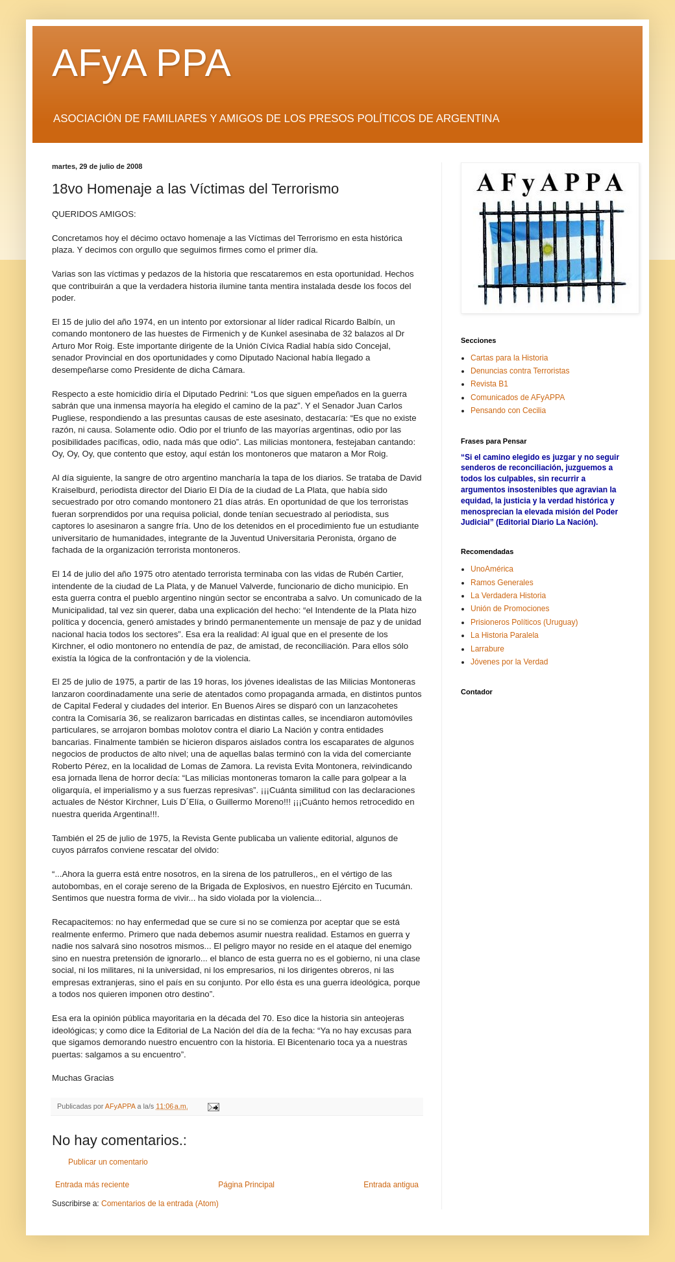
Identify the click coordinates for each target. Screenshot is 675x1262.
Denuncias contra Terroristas (520, 370)
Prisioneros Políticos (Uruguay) (524, 622)
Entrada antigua (391, 1184)
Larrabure (487, 648)
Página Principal (246, 1184)
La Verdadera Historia (508, 595)
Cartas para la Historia (509, 357)
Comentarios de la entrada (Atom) (160, 1203)
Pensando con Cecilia (508, 410)
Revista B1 (489, 383)
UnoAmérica (492, 569)
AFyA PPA (141, 62)
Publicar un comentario (108, 1162)
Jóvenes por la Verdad (509, 661)
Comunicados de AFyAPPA (518, 397)
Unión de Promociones (510, 608)
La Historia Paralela (505, 635)
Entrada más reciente (92, 1184)
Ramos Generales (502, 582)
